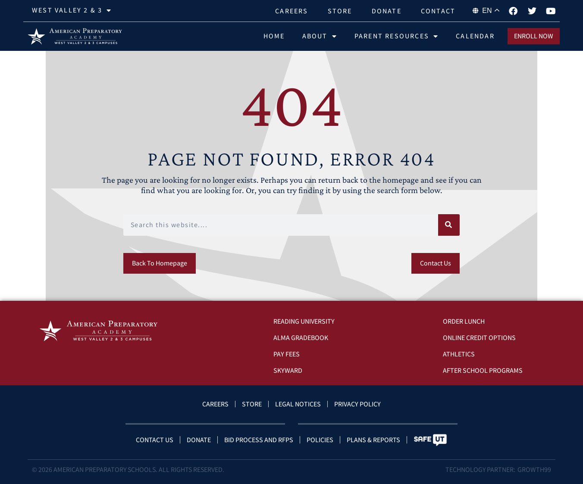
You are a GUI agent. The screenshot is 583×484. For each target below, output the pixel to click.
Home (274, 36)
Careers (291, 11)
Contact (438, 11)
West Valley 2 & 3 (72, 10)
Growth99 (534, 469)
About (319, 36)
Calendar (475, 36)
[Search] (449, 225)
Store (340, 11)
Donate (386, 11)
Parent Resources (396, 36)
